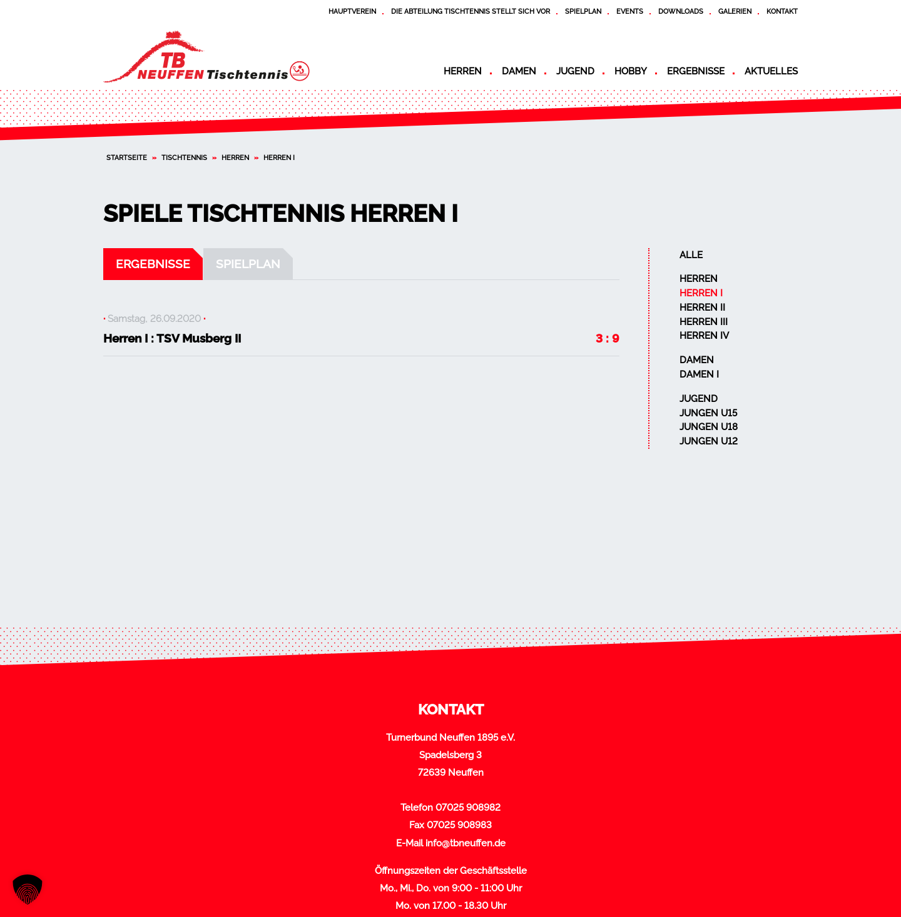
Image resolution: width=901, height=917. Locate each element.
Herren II (702, 307)
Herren (463, 71)
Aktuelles (771, 71)
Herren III (704, 322)
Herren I (701, 293)
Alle (691, 255)
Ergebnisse (696, 71)
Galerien (734, 11)
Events (629, 11)
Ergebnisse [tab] (153, 264)
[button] (27, 889)
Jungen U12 (709, 441)
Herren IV (704, 335)
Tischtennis (184, 157)
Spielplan (583, 11)
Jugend (575, 71)
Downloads (680, 11)
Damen (519, 71)
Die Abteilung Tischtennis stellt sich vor (470, 11)
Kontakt (782, 11)
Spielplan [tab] (248, 264)
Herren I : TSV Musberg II (172, 338)
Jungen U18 (709, 427)
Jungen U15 (708, 413)
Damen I (699, 374)
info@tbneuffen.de (465, 843)
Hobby (630, 71)
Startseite (126, 157)
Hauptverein (352, 11)
